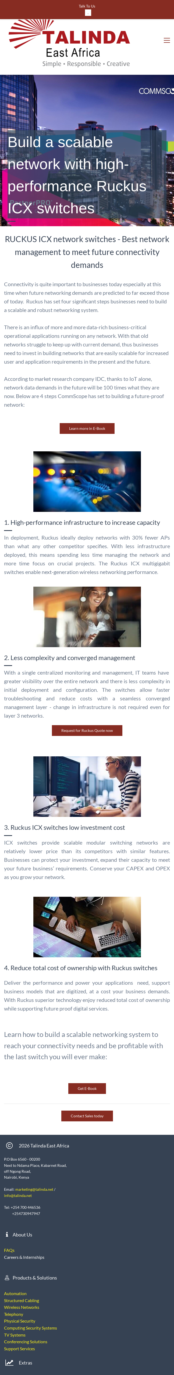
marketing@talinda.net (34, 1149)
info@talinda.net (18, 1155)
